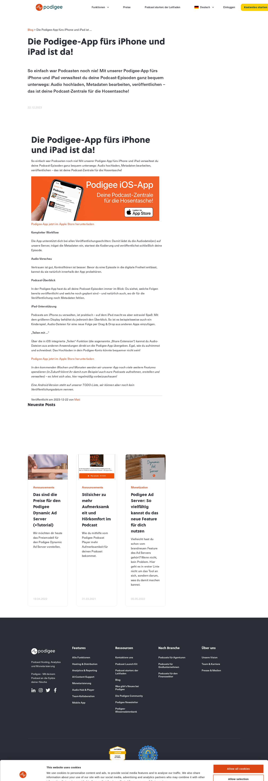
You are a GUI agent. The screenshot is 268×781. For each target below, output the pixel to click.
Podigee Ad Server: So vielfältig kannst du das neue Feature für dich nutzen (144, 512)
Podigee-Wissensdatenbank (126, 710)
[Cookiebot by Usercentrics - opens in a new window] (22, 774)
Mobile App (78, 702)
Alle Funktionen (81, 657)
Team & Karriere (211, 663)
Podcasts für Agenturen (171, 657)
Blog (30, 29)
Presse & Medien (211, 670)
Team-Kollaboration (83, 696)
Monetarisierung (81, 683)
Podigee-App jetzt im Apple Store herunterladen (62, 224)
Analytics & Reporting (84, 670)
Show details (186, 773)
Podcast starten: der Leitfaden (126, 672)
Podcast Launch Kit (126, 663)
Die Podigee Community (129, 695)
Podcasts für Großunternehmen (168, 665)
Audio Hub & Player (83, 689)
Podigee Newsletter (126, 702)
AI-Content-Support (83, 676)
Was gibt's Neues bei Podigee (127, 688)
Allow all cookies (238, 749)
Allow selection (238, 759)
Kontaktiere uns (124, 657)
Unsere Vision (209, 657)
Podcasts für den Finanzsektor (168, 675)
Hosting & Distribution (84, 663)
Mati (77, 399)
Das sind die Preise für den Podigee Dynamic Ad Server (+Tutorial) (46, 509)
